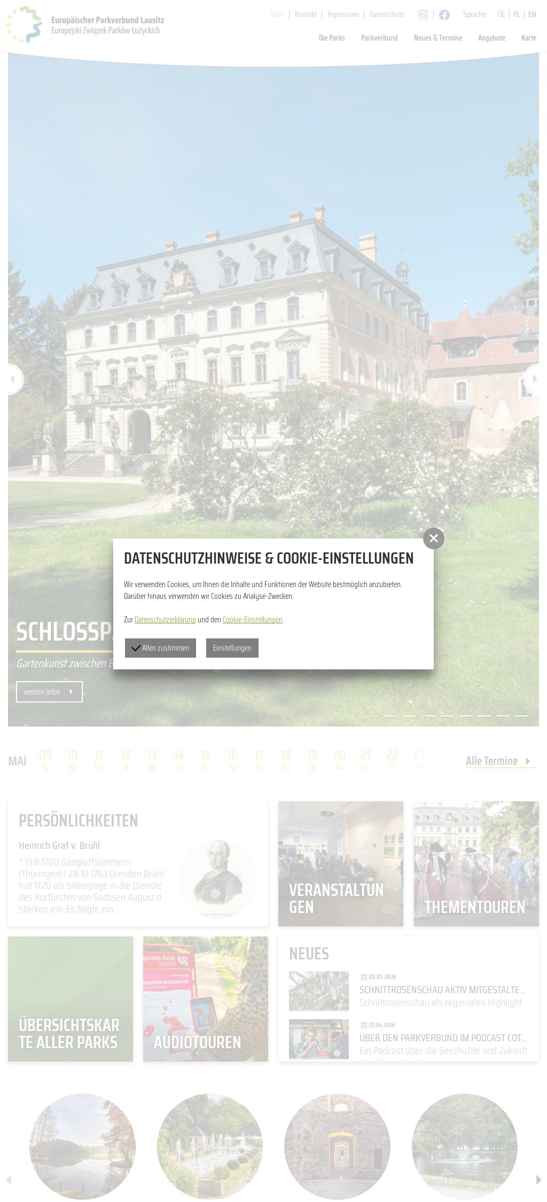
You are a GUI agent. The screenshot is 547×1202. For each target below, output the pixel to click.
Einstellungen (232, 648)
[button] (433, 538)
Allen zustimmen (160, 648)
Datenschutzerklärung (165, 619)
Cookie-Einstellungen (253, 619)
